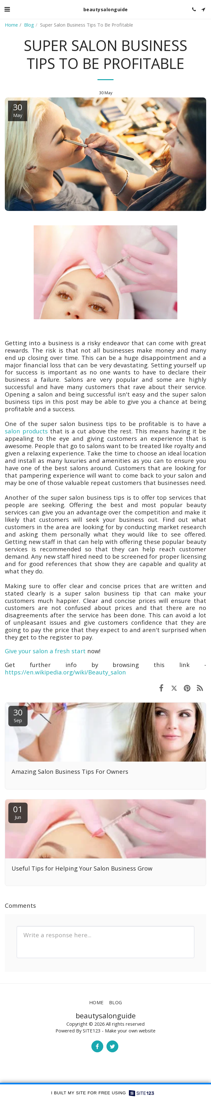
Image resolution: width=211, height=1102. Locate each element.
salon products (26, 431)
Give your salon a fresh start (45, 651)
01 (18, 811)
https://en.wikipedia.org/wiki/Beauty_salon (65, 672)
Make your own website (130, 1030)
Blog (29, 24)
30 (18, 714)
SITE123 (91, 1030)
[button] (7, 9)
